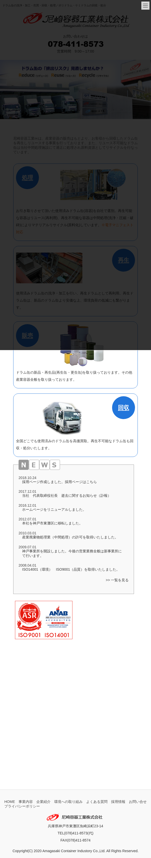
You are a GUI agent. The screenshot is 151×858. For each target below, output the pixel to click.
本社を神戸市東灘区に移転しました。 (52, 523)
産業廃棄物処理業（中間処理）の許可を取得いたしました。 (70, 537)
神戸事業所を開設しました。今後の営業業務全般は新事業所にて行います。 (72, 553)
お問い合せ (138, 802)
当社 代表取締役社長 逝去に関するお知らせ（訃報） (66, 495)
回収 (123, 407)
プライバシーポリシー (22, 806)
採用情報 (118, 802)
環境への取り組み (68, 802)
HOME (9, 802)
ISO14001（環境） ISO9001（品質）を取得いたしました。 (71, 569)
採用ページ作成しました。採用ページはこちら (59, 482)
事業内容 (26, 802)
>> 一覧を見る (117, 580)
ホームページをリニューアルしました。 (54, 509)
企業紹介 (43, 802)
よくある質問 (97, 802)
